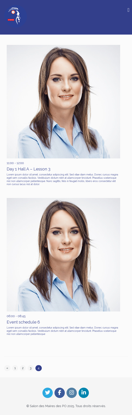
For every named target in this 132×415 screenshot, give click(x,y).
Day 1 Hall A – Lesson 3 (28, 168)
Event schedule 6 (23, 322)
